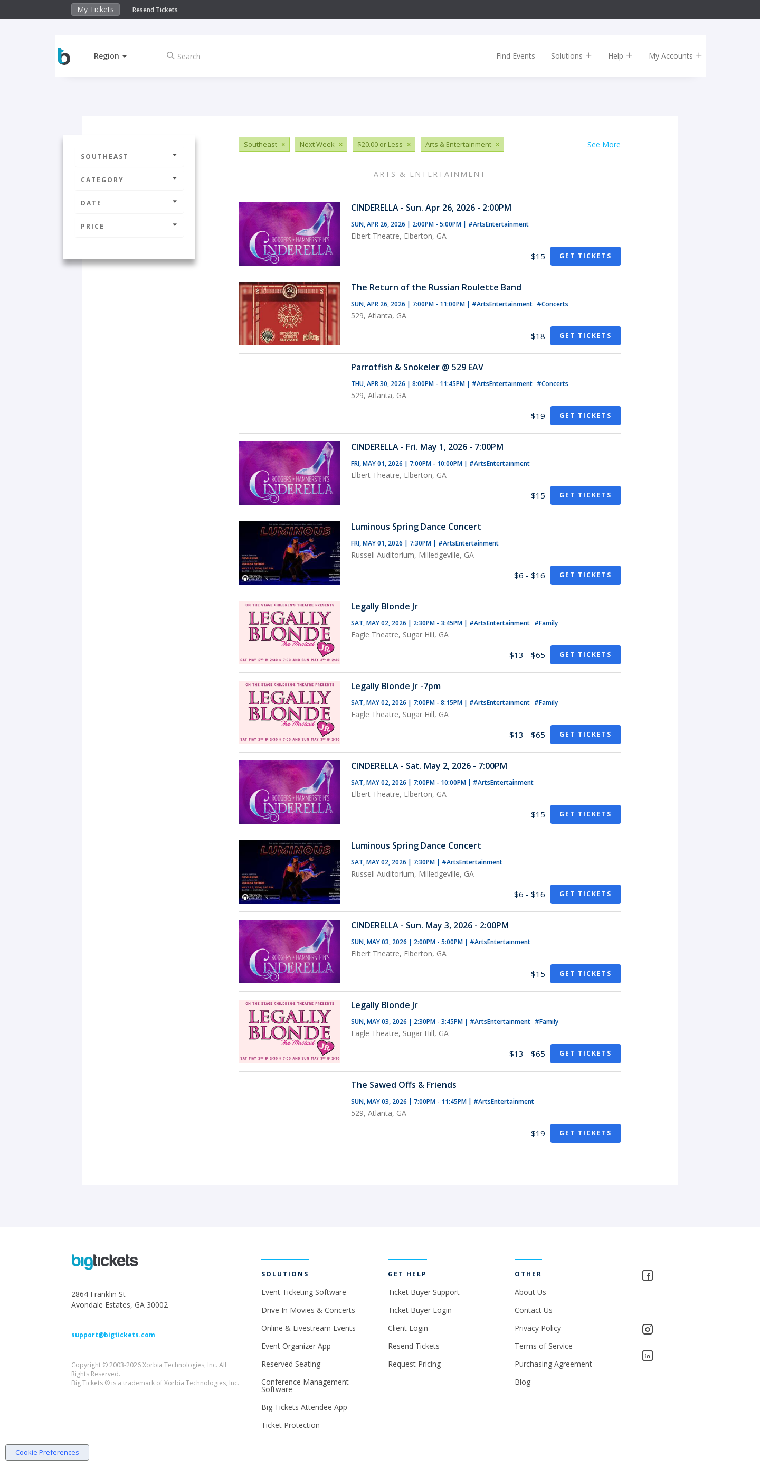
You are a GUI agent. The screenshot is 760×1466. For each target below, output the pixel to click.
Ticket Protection (290, 1425)
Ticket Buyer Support (424, 1292)
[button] (117, 56)
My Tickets (95, 9)
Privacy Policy (538, 1328)
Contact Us (534, 1310)
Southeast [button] (129, 156)
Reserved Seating (290, 1364)
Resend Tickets (155, 9)
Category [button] (129, 179)
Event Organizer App (296, 1346)
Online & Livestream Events (308, 1328)
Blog (522, 1382)
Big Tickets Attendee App (304, 1407)
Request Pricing (414, 1364)
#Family (546, 622)
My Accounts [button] (669, 56)
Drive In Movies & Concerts (308, 1310)
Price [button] (129, 226)
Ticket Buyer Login (420, 1310)
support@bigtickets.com (113, 1334)
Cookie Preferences (47, 1452)
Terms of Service (544, 1346)
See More (604, 144)
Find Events (508, 56)
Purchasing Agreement (553, 1364)
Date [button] (129, 203)
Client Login (408, 1328)
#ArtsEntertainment (498, 224)
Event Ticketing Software (303, 1292)
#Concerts (552, 303)
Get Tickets (585, 255)
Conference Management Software (305, 1385)
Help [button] (613, 56)
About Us (530, 1292)
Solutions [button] (564, 56)
